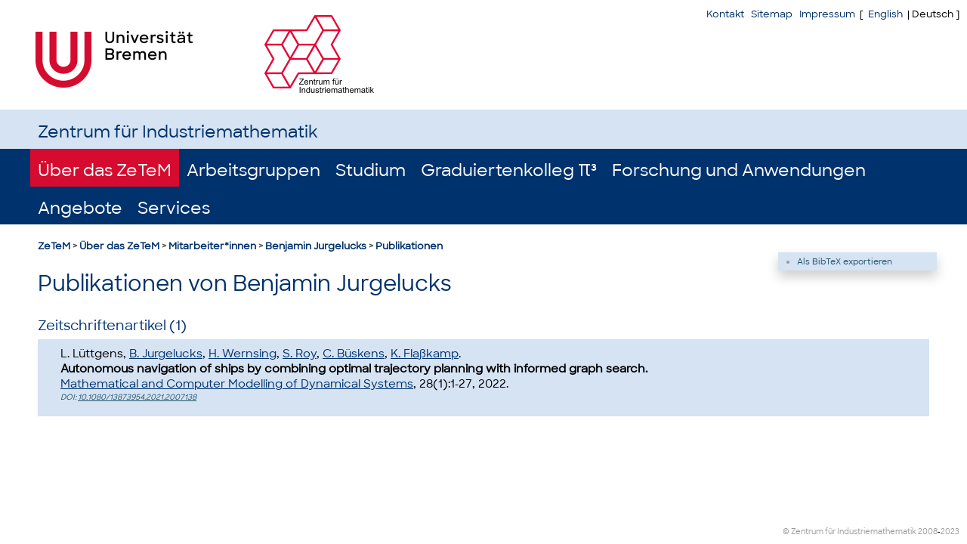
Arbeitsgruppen (253, 170)
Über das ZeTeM (104, 170)
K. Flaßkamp (425, 353)
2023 (950, 531)
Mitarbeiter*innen (212, 246)
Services (173, 208)
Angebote (80, 208)
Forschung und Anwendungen (739, 170)
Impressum (827, 14)
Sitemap (771, 14)
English (885, 14)
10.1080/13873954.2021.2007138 (137, 397)
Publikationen (409, 246)
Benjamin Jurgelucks (315, 246)
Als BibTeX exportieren (844, 261)
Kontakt (725, 14)
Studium (370, 170)
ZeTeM (54, 246)
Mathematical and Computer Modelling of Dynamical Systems (236, 383)
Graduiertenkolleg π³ (509, 170)
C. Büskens (354, 353)
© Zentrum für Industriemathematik (849, 531)
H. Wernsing (243, 353)
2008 (928, 531)
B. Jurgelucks (165, 353)
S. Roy (300, 353)
